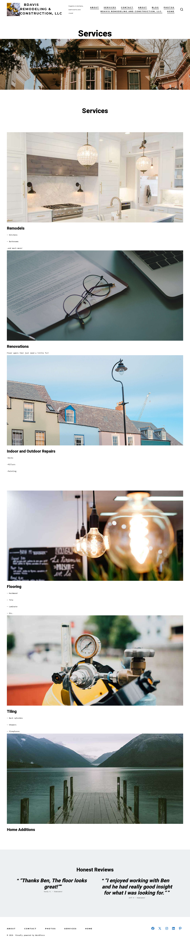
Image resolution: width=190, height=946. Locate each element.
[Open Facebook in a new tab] (153, 928)
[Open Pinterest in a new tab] (180, 928)
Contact (127, 7)
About (94, 7)
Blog (155, 7)
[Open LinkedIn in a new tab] (173, 928)
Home (170, 11)
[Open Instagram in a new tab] (167, 928)
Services (110, 7)
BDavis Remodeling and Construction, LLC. (131, 11)
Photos (169, 7)
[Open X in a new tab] (160, 928)
